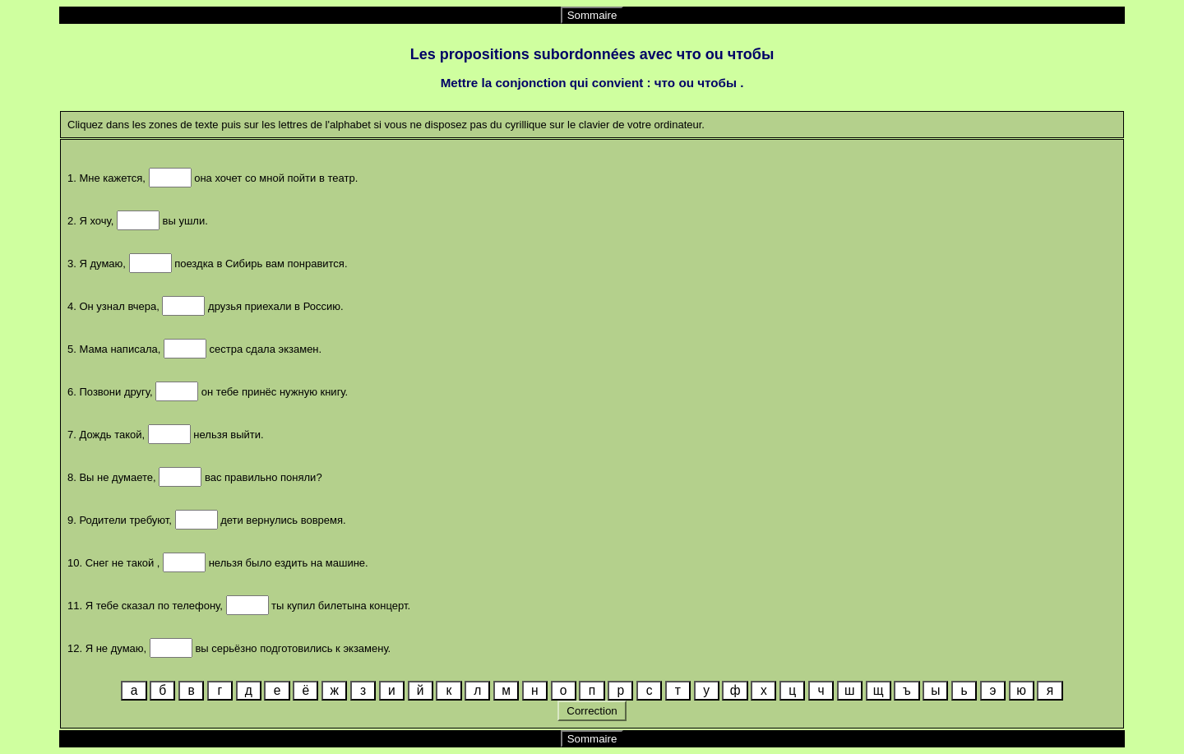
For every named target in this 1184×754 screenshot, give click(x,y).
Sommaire (592, 15)
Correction (592, 711)
